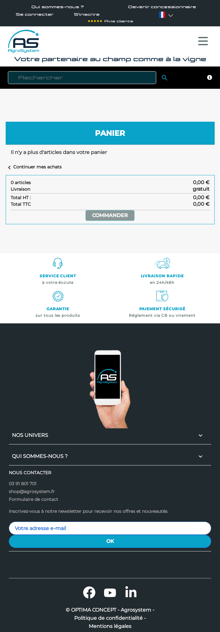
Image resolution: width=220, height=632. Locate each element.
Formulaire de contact (33, 496)
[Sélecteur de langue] (162, 15)
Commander (110, 212)
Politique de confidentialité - (110, 615)
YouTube (110, 589)
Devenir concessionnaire (162, 7)
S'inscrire (87, 14)
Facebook (89, 589)
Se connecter (34, 14)
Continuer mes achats (34, 164)
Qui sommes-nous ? (57, 7)
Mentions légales (110, 623)
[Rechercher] (82, 74)
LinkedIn (130, 589)
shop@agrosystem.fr (32, 488)
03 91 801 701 (22, 480)
